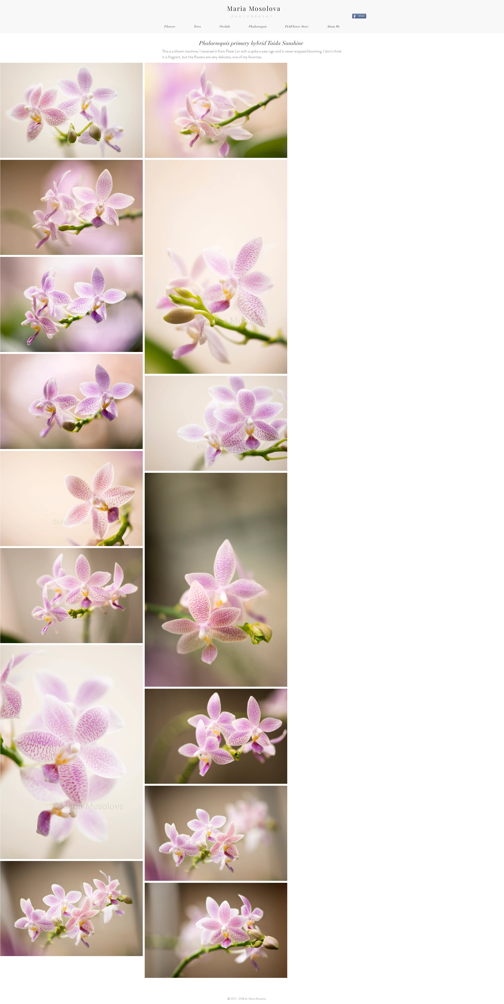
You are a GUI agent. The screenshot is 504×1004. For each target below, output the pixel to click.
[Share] (359, 16)
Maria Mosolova (254, 8)
